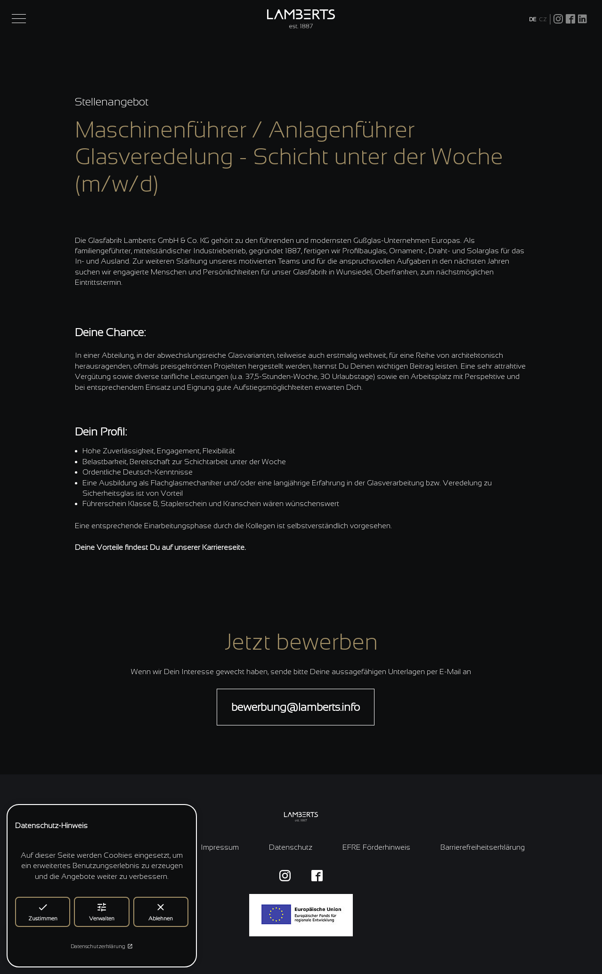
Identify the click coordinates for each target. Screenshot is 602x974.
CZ (543, 19)
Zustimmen (42, 912)
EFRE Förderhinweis (376, 847)
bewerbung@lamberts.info (295, 706)
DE (533, 19)
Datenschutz (290, 847)
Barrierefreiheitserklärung (482, 847)
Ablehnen (160, 912)
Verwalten (101, 912)
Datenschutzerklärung (102, 946)
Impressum (220, 847)
